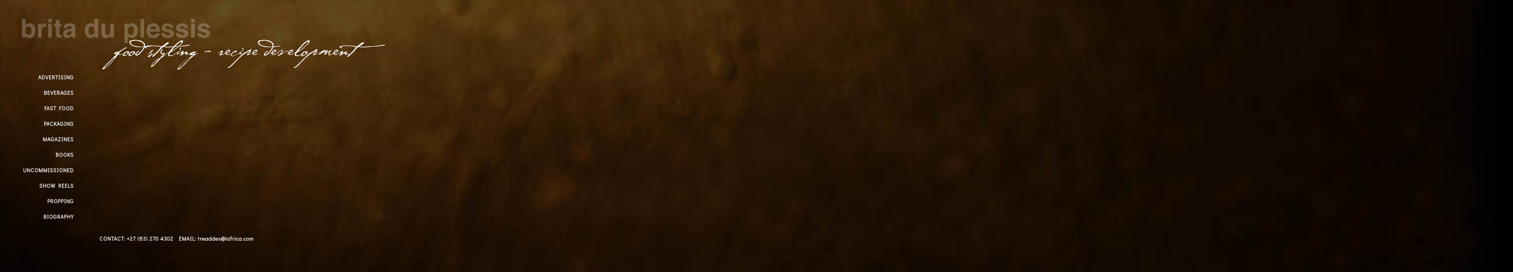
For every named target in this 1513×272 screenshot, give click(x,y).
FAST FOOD (59, 108)
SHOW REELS (56, 185)
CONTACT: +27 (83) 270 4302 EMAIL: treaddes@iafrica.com (176, 238)
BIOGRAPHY (58, 216)
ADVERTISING (56, 77)
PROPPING (60, 201)
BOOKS (65, 154)
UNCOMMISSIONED (48, 170)
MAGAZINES (58, 139)
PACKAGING (59, 123)
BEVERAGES (59, 92)
